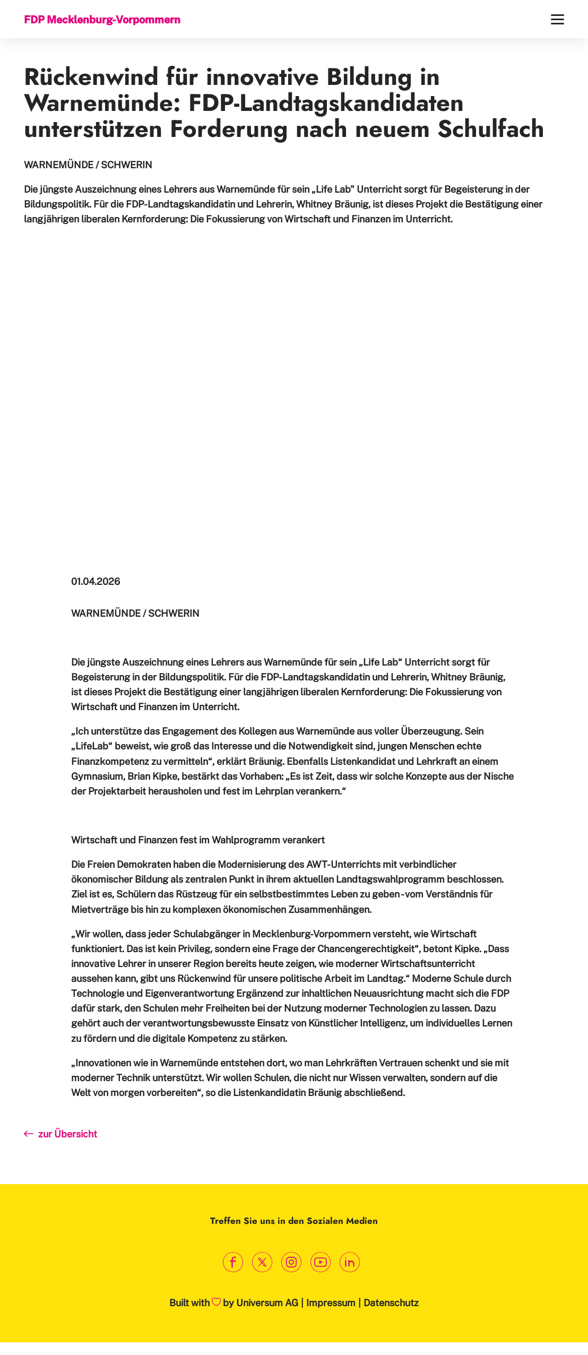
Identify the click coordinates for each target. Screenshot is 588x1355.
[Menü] (557, 19)
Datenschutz (391, 1302)
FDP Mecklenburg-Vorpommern (102, 19)
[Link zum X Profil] (262, 1262)
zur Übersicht (60, 1134)
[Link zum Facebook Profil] (233, 1262)
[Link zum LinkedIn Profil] (350, 1262)
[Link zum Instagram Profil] (292, 1262)
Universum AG (267, 1302)
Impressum (331, 1302)
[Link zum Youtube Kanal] (321, 1262)
